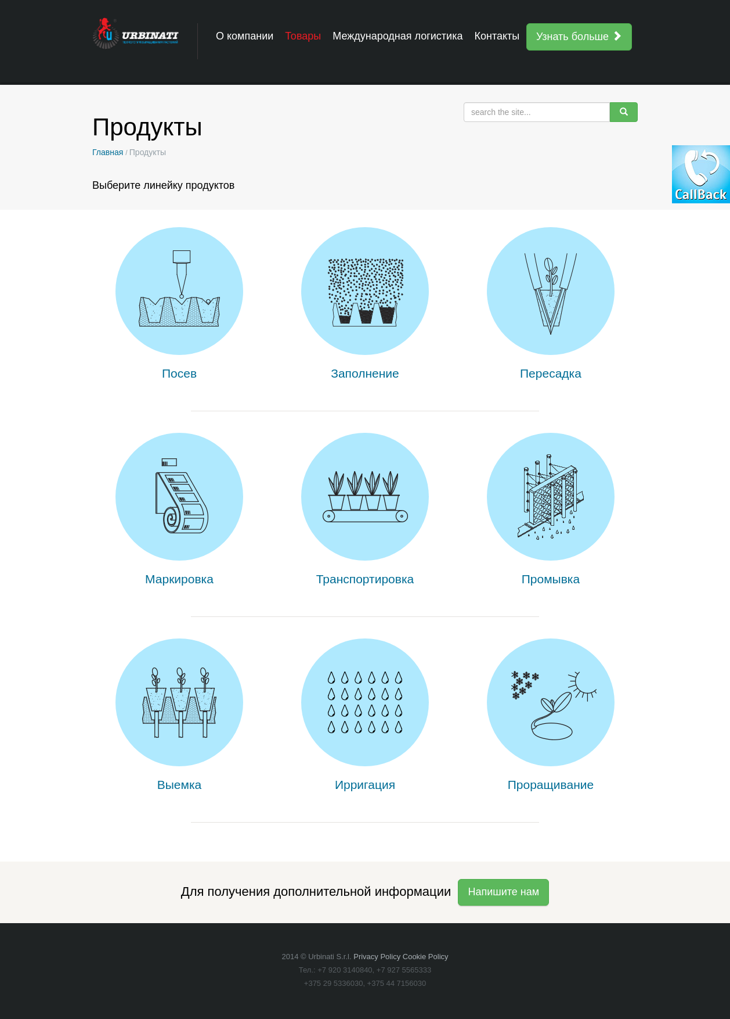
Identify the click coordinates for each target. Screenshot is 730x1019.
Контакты (496, 36)
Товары (303, 36)
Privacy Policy (376, 956)
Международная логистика (397, 36)
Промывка (551, 579)
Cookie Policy (426, 956)
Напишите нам (503, 892)
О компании (244, 36)
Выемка (179, 784)
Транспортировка (365, 579)
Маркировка (179, 579)
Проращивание (551, 784)
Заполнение (365, 373)
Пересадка (550, 373)
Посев (179, 373)
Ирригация (365, 784)
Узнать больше (579, 36)
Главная (107, 152)
